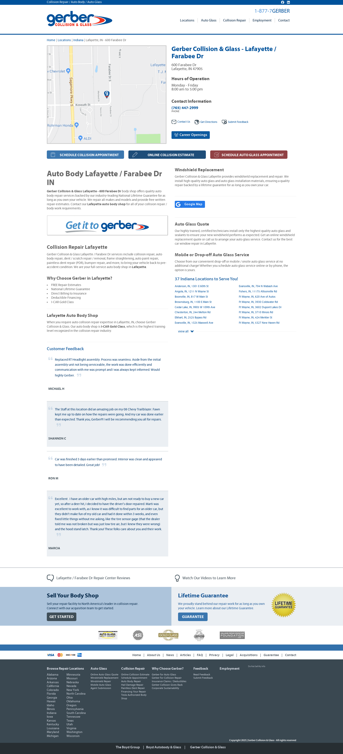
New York (72, 690)
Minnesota (73, 674)
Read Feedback (201, 674)
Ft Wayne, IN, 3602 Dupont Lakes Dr (260, 307)
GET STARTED (61, 617)
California (53, 686)
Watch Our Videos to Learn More (205, 578)
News (170, 655)
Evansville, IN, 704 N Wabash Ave (258, 286)
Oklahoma (73, 701)
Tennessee (73, 716)
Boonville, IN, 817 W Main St (191, 296)
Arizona (52, 678)
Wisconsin (73, 736)
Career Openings (190, 135)
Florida (51, 693)
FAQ (200, 655)
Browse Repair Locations (65, 669)
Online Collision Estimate (135, 674)
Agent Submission (101, 688)
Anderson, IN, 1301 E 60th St (191, 286)
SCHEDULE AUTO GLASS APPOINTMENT (253, 155)
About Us (153, 655)
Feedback (235, 122)
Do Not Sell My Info (256, 666)
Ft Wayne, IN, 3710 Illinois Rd (256, 312)
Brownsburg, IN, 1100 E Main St (193, 302)
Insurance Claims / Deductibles (169, 681)
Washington (74, 732)
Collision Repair (234, 20)
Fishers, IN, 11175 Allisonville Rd (258, 291)
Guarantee (271, 655)
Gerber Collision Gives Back (167, 684)
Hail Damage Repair (132, 684)
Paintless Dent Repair (133, 688)
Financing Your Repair (133, 691)
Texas (70, 720)
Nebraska (72, 682)
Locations (187, 20)
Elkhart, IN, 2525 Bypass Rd (190, 317)
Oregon (71, 705)
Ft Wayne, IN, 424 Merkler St (255, 317)
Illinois (51, 709)
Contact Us (181, 121)
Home (51, 40)
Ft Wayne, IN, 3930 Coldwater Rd (258, 302)
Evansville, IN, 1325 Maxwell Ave (194, 322)
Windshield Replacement (104, 677)
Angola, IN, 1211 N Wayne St (192, 291)
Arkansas (53, 682)
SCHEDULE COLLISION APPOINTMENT (89, 155)
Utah (69, 724)
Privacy (214, 655)
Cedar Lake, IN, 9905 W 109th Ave (195, 307)
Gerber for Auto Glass (164, 674)
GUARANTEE (193, 617)
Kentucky (53, 724)
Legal (230, 655)
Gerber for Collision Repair (167, 677)
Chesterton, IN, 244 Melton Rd (192, 312)
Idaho (50, 705)
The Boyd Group (128, 747)
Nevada (71, 686)
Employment (262, 20)
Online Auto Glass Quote (104, 674)
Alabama (52, 674)
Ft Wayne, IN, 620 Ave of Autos (257, 296)
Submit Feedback (203, 677)
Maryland (53, 732)
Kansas (51, 720)
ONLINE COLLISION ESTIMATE (171, 155)
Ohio (69, 697)
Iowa (50, 716)
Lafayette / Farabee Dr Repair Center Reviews (88, 578)
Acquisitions (248, 655)
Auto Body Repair (131, 681)
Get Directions (205, 122)
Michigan (53, 736)
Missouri (71, 678)
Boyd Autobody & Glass (163, 747)
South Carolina (76, 713)
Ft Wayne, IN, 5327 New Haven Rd (259, 322)
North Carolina (76, 693)
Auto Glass (208, 20)
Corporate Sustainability (165, 688)
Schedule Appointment (134, 677)
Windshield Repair (101, 681)
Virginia (71, 728)
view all (186, 331)
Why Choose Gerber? (168, 669)
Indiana (78, 40)
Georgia (52, 697)
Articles (185, 655)
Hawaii (51, 701)
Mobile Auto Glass (101, 684)
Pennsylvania (75, 709)
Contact (284, 20)
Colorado (53, 690)
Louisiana (53, 728)
